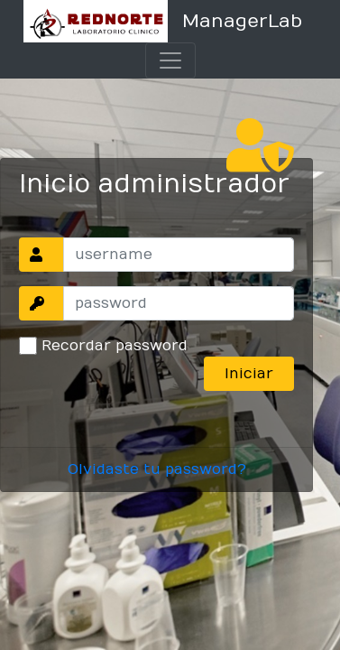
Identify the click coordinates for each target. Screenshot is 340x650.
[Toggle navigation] (170, 60)
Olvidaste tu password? (157, 469)
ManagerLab (242, 21)
